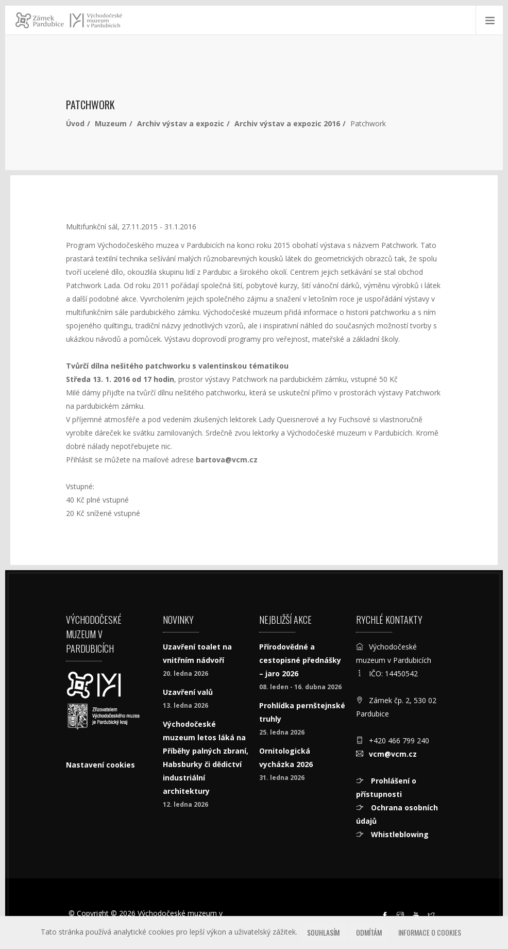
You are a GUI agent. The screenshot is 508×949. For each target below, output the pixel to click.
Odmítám (369, 932)
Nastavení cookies (100, 765)
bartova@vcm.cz (227, 459)
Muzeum (111, 123)
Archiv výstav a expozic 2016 (287, 123)
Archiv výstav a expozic (180, 123)
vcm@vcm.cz (393, 754)
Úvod (75, 123)
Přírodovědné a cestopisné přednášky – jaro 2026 (300, 660)
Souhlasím (323, 932)
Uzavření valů (188, 692)
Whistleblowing (399, 834)
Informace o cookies (429, 932)
